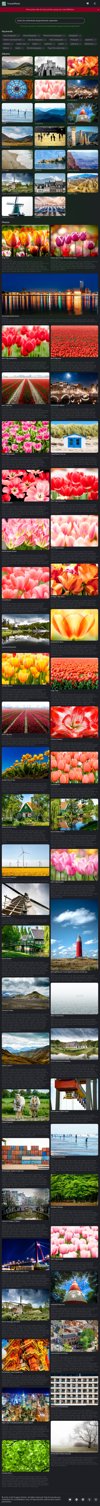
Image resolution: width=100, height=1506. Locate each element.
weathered (49, 44)
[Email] (70, 1499)
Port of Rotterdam (56, 1113)
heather (19, 48)
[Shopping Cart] (87, 4)
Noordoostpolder (7, 260)
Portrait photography (35, 48)
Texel (52, 456)
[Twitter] (89, 1499)
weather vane (22, 44)
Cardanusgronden (57, 1209)
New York (5, 1425)
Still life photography (37, 40)
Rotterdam (5, 1273)
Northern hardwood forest (13, 40)
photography (75, 36)
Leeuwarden (55, 1355)
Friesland (5, 1124)
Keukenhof (5, 360)
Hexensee (5, 1068)
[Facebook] (83, 1499)
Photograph (75, 40)
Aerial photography (31, 36)
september (90, 40)
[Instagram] (96, 1499)
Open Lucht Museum (9, 649)
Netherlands (90, 44)
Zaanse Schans (7, 829)
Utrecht (4, 1223)
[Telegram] (76, 1499)
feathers (7, 48)
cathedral (8, 44)
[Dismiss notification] (98, 9)
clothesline (75, 44)
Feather (36, 44)
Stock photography (11, 36)
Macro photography (58, 40)
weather (62, 44)
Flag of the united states (57, 48)
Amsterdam (54, 407)
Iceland (4, 1012)
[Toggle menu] (95, 3)
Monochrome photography (54, 36)
